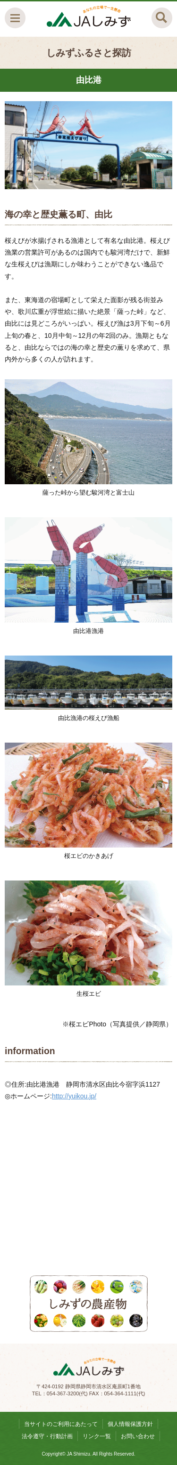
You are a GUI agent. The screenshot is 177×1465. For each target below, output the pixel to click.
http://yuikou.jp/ (74, 1096)
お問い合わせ (138, 1436)
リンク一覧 (97, 1436)
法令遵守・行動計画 (47, 1436)
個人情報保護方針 (130, 1424)
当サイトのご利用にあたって (61, 1424)
